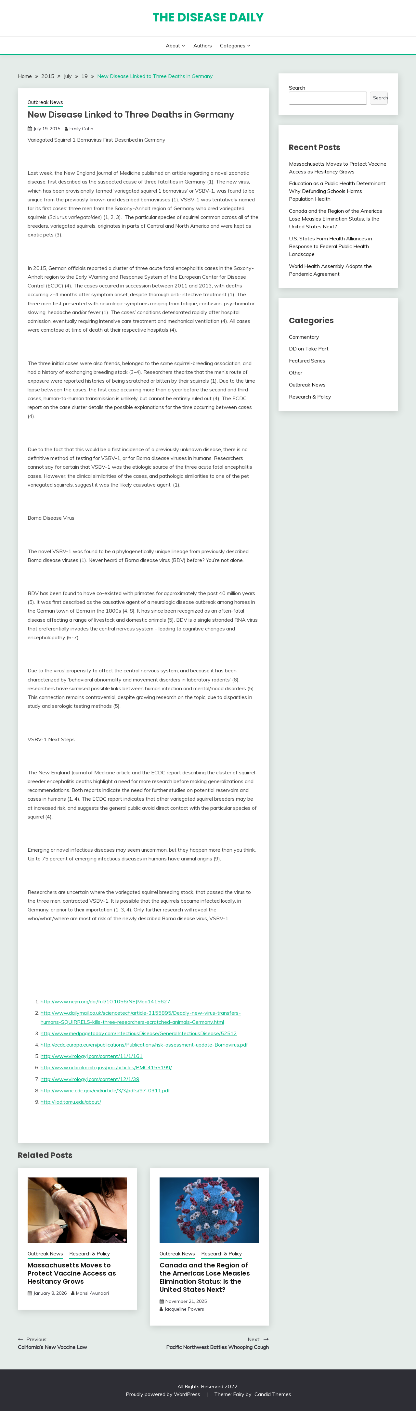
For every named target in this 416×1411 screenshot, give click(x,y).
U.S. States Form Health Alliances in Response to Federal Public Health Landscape (330, 246)
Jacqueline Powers (184, 1309)
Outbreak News (45, 102)
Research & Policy (89, 1254)
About (173, 45)
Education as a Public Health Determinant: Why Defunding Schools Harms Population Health (337, 191)
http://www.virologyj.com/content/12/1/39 (90, 1079)
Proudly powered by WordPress (164, 1394)
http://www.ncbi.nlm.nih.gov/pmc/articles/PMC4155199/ (106, 1067)
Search (297, 87)
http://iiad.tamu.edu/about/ (71, 1102)
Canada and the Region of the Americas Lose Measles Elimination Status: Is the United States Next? (205, 1277)
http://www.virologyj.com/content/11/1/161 (92, 1056)
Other (295, 372)
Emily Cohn (81, 129)
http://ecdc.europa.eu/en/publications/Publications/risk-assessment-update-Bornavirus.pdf (144, 1044)
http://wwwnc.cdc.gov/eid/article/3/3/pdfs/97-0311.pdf (105, 1090)
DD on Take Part (309, 348)
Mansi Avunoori (92, 1293)
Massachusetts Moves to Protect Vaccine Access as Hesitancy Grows (72, 1273)
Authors (202, 45)
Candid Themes (272, 1394)
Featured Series (307, 360)
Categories (232, 45)
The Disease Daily (208, 17)
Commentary (304, 337)
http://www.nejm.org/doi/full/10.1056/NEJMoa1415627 (105, 1001)
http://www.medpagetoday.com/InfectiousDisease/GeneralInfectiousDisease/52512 (139, 1033)
